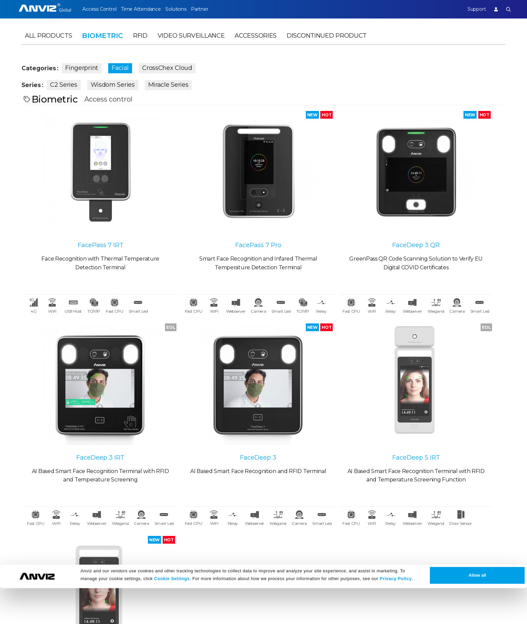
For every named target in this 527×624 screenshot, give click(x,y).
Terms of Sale (307, 514)
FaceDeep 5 (324, 399)
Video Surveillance (191, 42)
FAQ (228, 526)
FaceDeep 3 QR (324, 213)
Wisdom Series (117, 83)
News (163, 501)
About (30, 501)
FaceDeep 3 (82, 399)
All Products (48, 42)
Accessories (256, 42)
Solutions (187, 9)
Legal (297, 501)
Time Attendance (146, 9)
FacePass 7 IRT (82, 215)
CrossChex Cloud (174, 66)
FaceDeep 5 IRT (203, 397)
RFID (140, 42)
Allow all (477, 611)
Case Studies (105, 514)
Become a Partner (112, 539)
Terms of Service (311, 526)
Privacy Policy (396, 614)
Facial (127, 66)
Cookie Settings (172, 614)
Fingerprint (89, 66)
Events (165, 526)
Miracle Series (173, 83)
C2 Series (68, 83)
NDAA (29, 539)
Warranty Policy (243, 539)
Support (470, 9)
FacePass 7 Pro (203, 213)
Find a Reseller (108, 526)
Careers (31, 514)
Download (236, 514)
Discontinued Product (327, 42)
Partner (217, 9)
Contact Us (36, 526)
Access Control (99, 9)
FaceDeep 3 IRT (445, 213)
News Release (174, 514)
